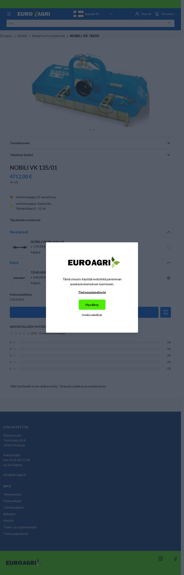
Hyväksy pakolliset (92, 314)
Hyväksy (92, 305)
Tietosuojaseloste (92, 292)
